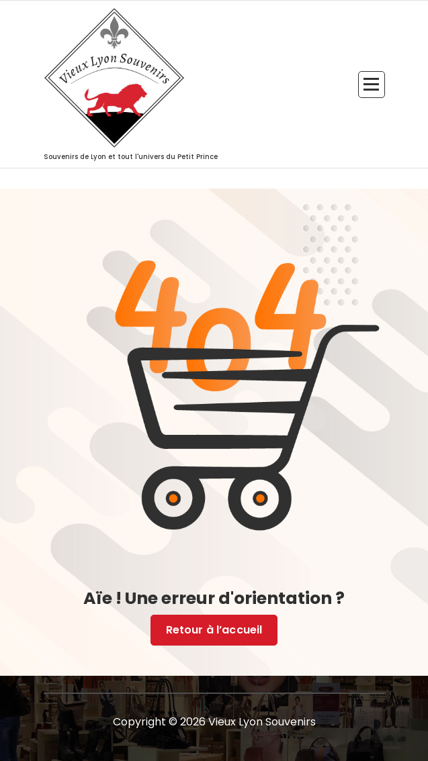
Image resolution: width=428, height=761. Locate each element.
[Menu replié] (371, 84)
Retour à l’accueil (214, 630)
